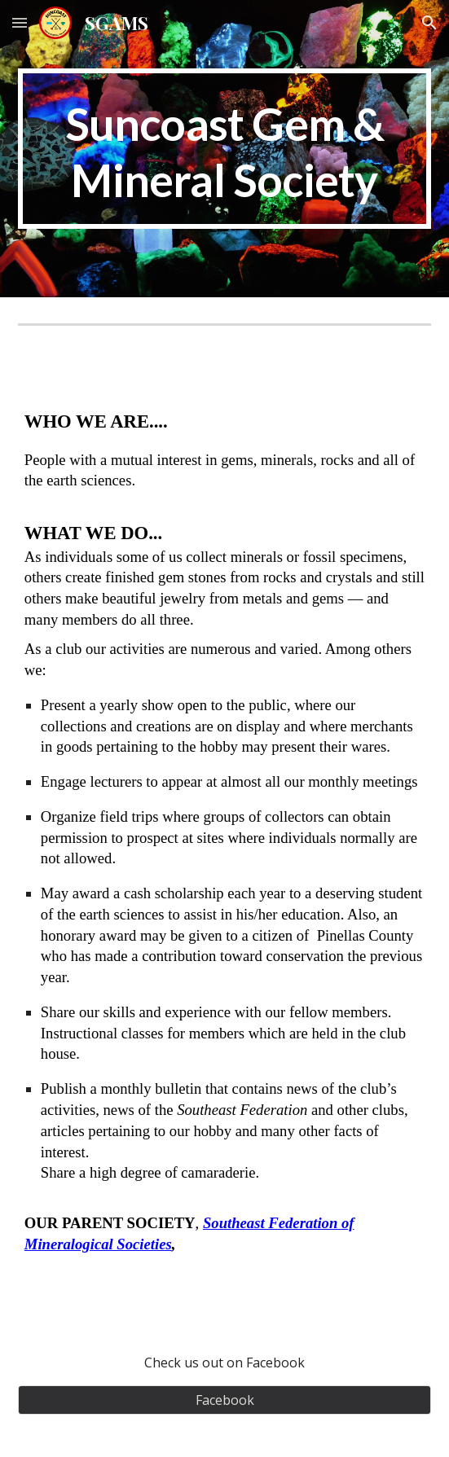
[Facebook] (224, 1400)
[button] (19, 22)
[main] (224, 148)
